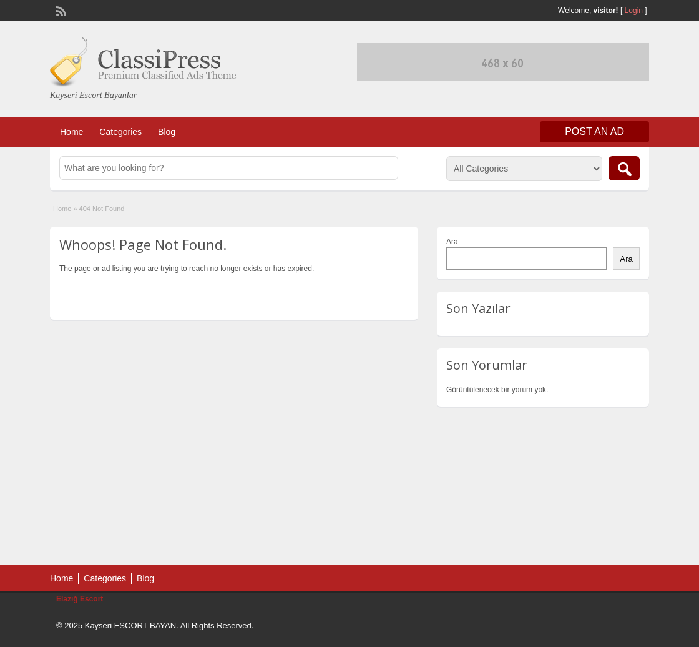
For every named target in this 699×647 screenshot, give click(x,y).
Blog (166, 132)
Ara (452, 241)
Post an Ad (594, 131)
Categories (120, 132)
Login (634, 10)
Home (71, 132)
